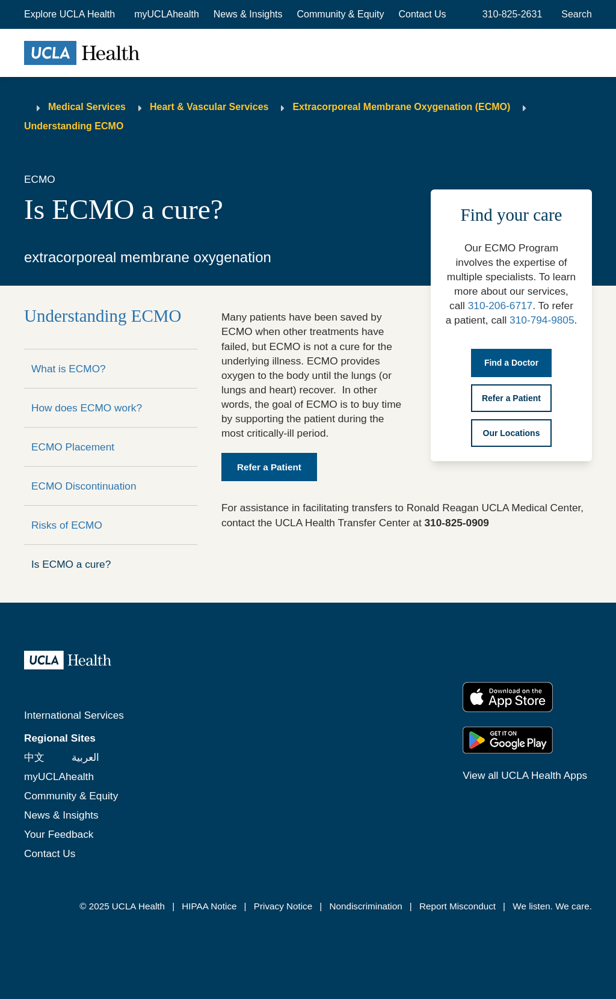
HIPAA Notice (209, 906)
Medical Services (87, 107)
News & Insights (248, 14)
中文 (34, 757)
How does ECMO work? (86, 408)
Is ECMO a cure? (71, 564)
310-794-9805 (542, 320)
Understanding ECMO (73, 126)
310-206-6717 (500, 306)
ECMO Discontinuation (84, 486)
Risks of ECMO (66, 525)
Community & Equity (340, 14)
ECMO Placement (72, 447)
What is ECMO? (68, 369)
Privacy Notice (283, 906)
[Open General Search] (574, 14)
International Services (74, 715)
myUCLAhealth (166, 14)
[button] (71, 14)
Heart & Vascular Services (209, 107)
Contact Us (422, 14)
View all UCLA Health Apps (525, 775)
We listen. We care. (552, 906)
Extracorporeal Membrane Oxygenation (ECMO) (401, 107)
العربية (85, 757)
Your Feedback (58, 834)
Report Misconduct (457, 906)
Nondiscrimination (365, 906)
